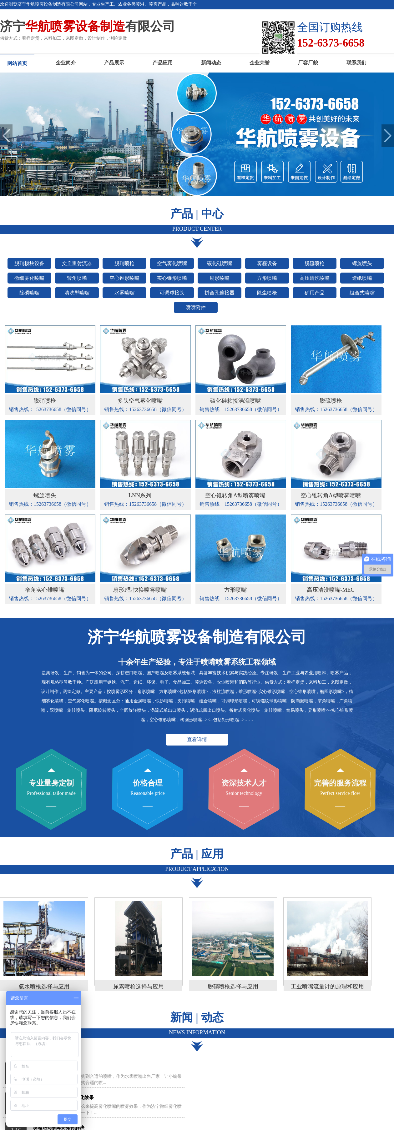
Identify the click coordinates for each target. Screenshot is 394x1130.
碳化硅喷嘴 (219, 263)
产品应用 (163, 62)
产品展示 (114, 62)
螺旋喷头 (362, 263)
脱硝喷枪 (124, 263)
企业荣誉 (260, 62)
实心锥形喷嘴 (172, 278)
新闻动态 (211, 62)
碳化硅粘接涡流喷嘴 (235, 401)
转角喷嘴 (77, 278)
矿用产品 (315, 292)
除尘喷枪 (267, 292)
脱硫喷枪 (315, 263)
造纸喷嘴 (362, 278)
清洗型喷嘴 (76, 292)
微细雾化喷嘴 (29, 278)
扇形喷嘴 (220, 278)
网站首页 (17, 63)
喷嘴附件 (196, 307)
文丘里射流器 (77, 263)
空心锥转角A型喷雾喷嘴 (235, 495)
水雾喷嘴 (124, 292)
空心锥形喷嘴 (124, 278)
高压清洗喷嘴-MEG (331, 590)
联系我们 (356, 62)
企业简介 (66, 62)
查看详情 (197, 739)
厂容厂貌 (308, 62)
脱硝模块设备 (29, 263)
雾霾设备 (267, 263)
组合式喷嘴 (362, 292)
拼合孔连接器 (220, 292)
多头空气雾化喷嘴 (140, 401)
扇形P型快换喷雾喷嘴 (140, 590)
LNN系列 (140, 495)
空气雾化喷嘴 (172, 263)
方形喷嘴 (267, 278)
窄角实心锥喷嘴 (44, 590)
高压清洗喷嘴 (315, 278)
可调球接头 (171, 292)
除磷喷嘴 (29, 292)
